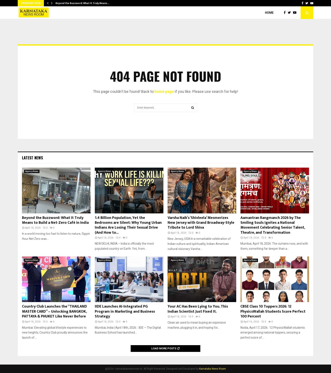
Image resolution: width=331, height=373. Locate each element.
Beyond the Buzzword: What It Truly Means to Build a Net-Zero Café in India (55, 220)
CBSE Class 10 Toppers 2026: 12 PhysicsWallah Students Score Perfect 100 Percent (272, 311)
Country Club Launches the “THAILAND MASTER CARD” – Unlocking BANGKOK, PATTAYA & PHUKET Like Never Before (54, 311)
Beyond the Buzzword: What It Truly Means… (82, 3)
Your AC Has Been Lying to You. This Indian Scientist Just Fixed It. (198, 309)
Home (269, 12)
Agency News (31, 171)
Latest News (32, 157)
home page (164, 91)
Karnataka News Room (212, 368)
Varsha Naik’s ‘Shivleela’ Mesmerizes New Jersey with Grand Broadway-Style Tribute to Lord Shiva (201, 223)
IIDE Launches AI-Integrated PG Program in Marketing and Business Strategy (125, 311)
